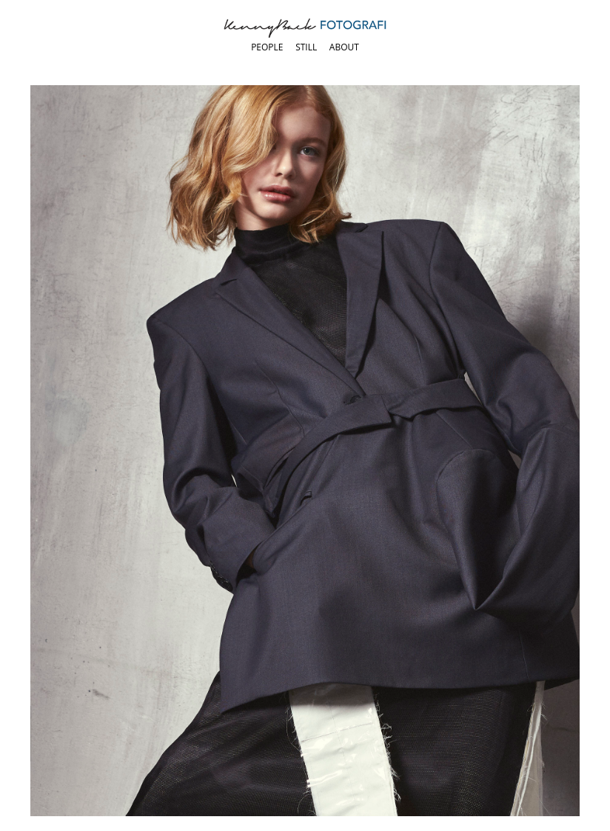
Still (306, 47)
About (344, 47)
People (267, 47)
